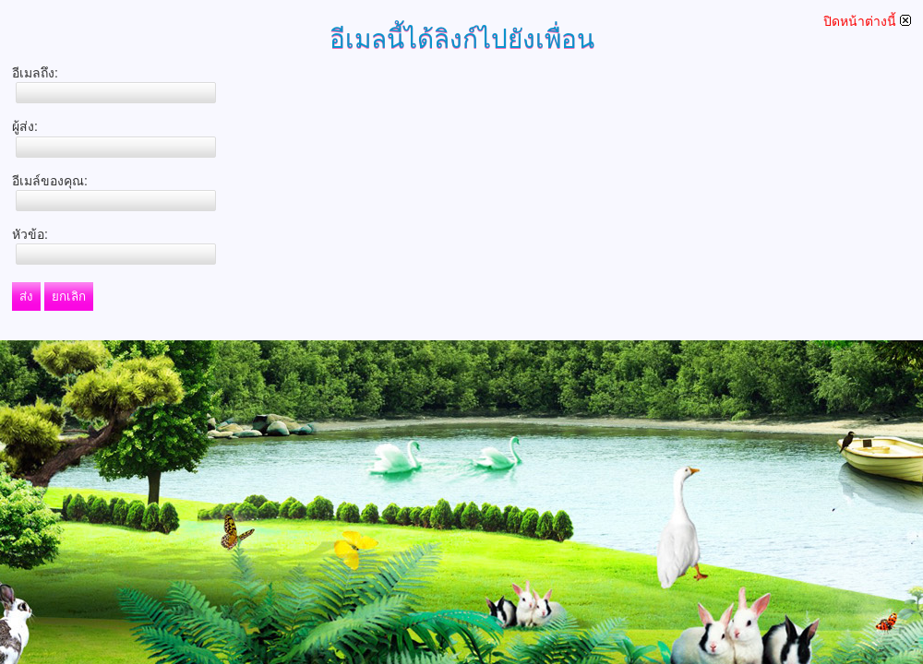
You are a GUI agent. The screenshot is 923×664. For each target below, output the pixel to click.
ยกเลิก (69, 296)
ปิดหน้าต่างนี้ (867, 21)
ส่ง (26, 296)
